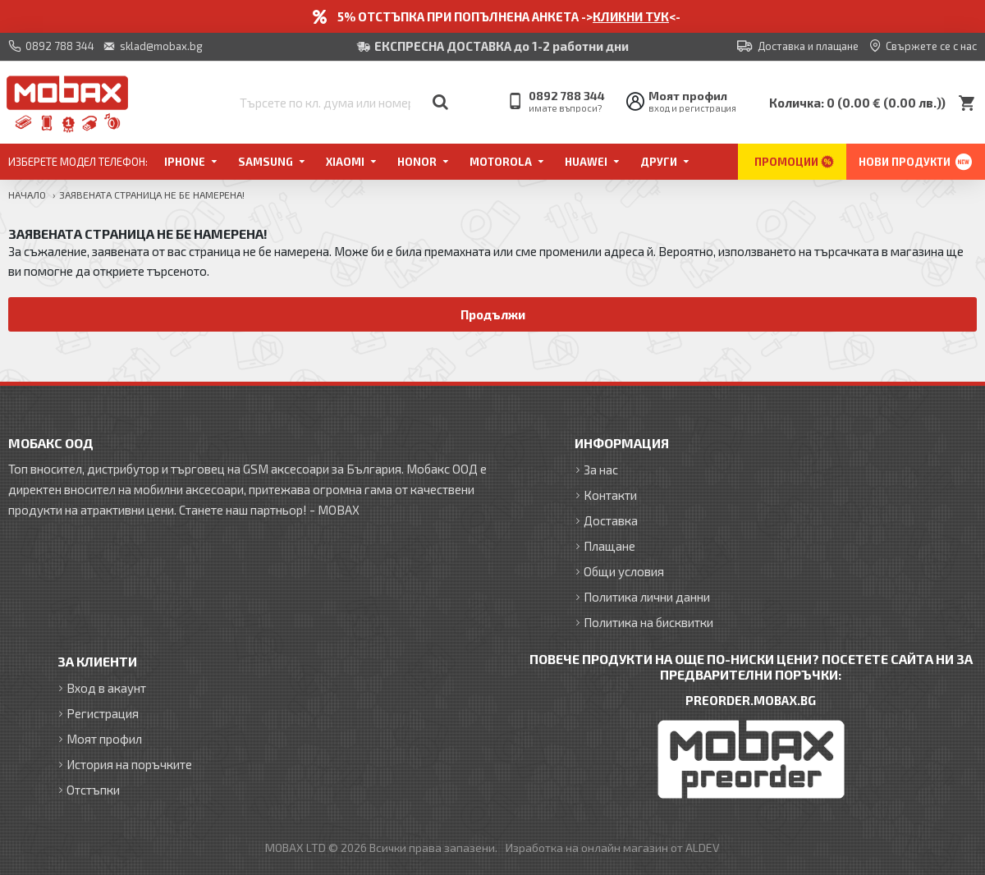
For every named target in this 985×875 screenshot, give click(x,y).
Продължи (492, 314)
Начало (27, 194)
